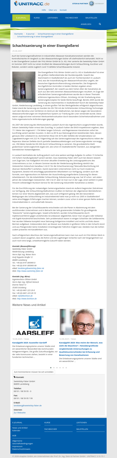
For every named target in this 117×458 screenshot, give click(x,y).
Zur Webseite (20, 412)
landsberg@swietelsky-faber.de (31, 268)
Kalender (16, 430)
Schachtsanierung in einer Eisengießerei (56, 33)
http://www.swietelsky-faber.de (30, 271)
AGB (14, 435)
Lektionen (52, 17)
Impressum (17, 446)
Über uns (53, 10)
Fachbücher (71, 17)
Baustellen (91, 17)
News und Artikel (20, 427)
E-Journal (21, 17)
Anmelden (86, 24)
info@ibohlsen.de (25, 295)
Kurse (37, 17)
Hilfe (44, 10)
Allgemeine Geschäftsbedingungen (22, 442)
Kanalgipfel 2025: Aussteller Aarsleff (29, 342)
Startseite (18, 33)
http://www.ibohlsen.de (27, 298)
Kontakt (63, 10)
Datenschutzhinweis (21, 449)
